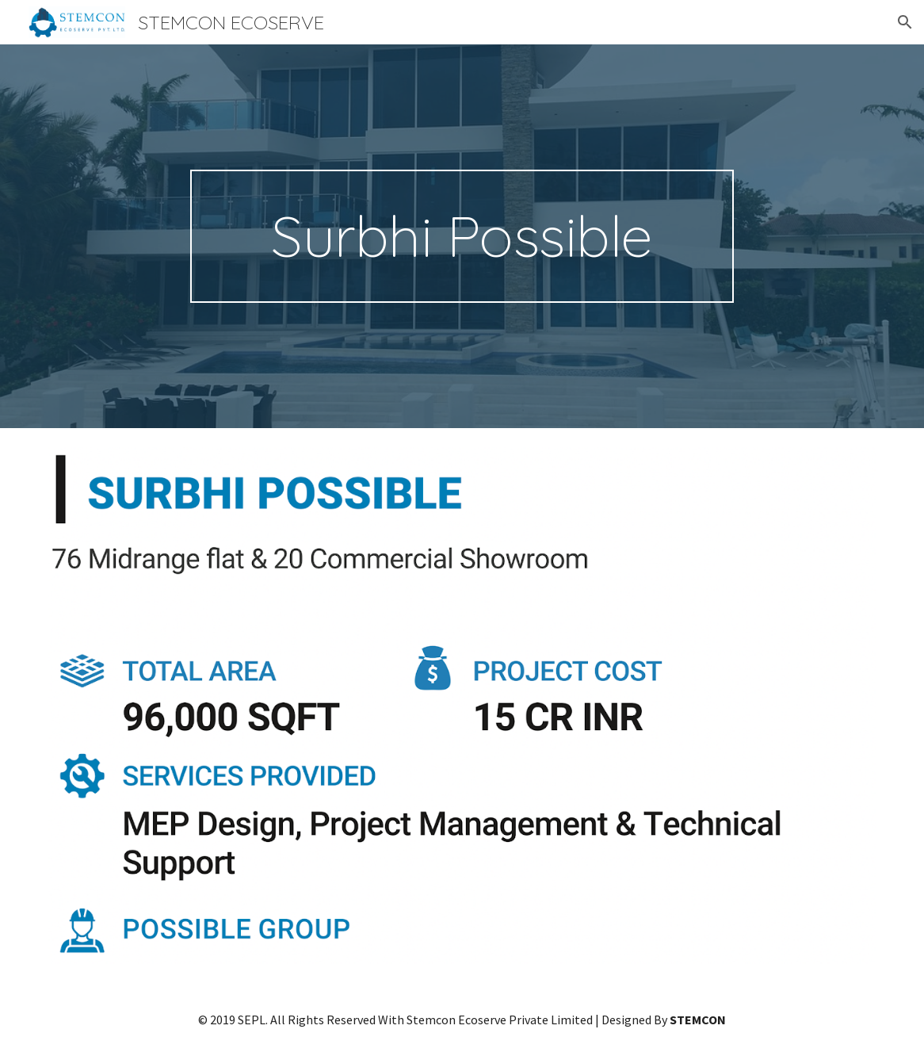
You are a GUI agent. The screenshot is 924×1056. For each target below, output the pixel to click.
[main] (462, 236)
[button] (905, 22)
